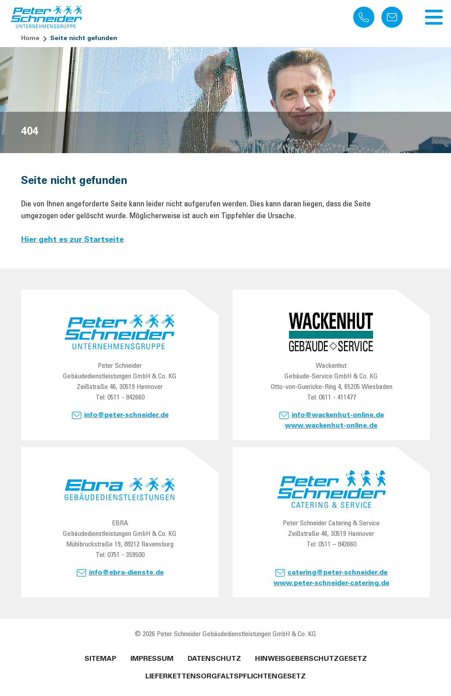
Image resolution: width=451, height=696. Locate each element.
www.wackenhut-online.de (331, 425)
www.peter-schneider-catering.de (331, 583)
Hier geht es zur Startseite (72, 240)
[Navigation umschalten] (434, 17)
